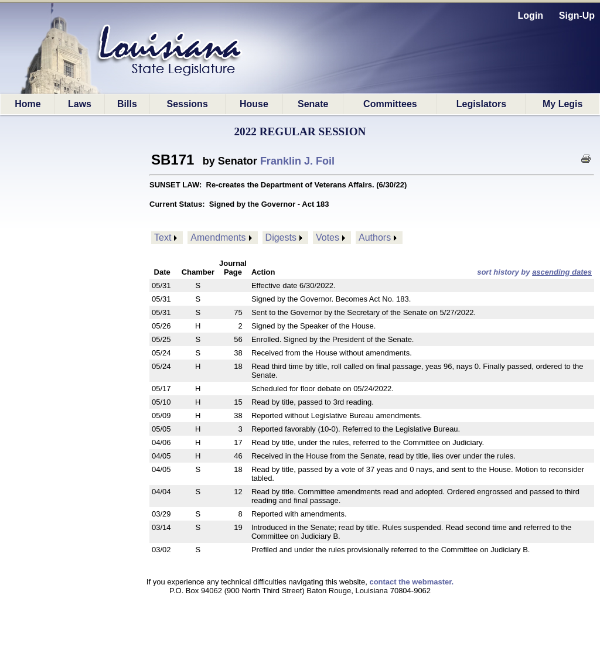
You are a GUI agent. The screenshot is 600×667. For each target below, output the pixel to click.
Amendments (218, 237)
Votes (327, 237)
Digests (280, 237)
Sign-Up (577, 15)
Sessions (187, 104)
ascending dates (562, 272)
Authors (375, 237)
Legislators (481, 104)
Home (27, 104)
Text (162, 237)
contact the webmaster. (411, 581)
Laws (79, 104)
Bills (127, 104)
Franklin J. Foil (297, 161)
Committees (390, 104)
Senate (313, 104)
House (254, 104)
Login (531, 15)
